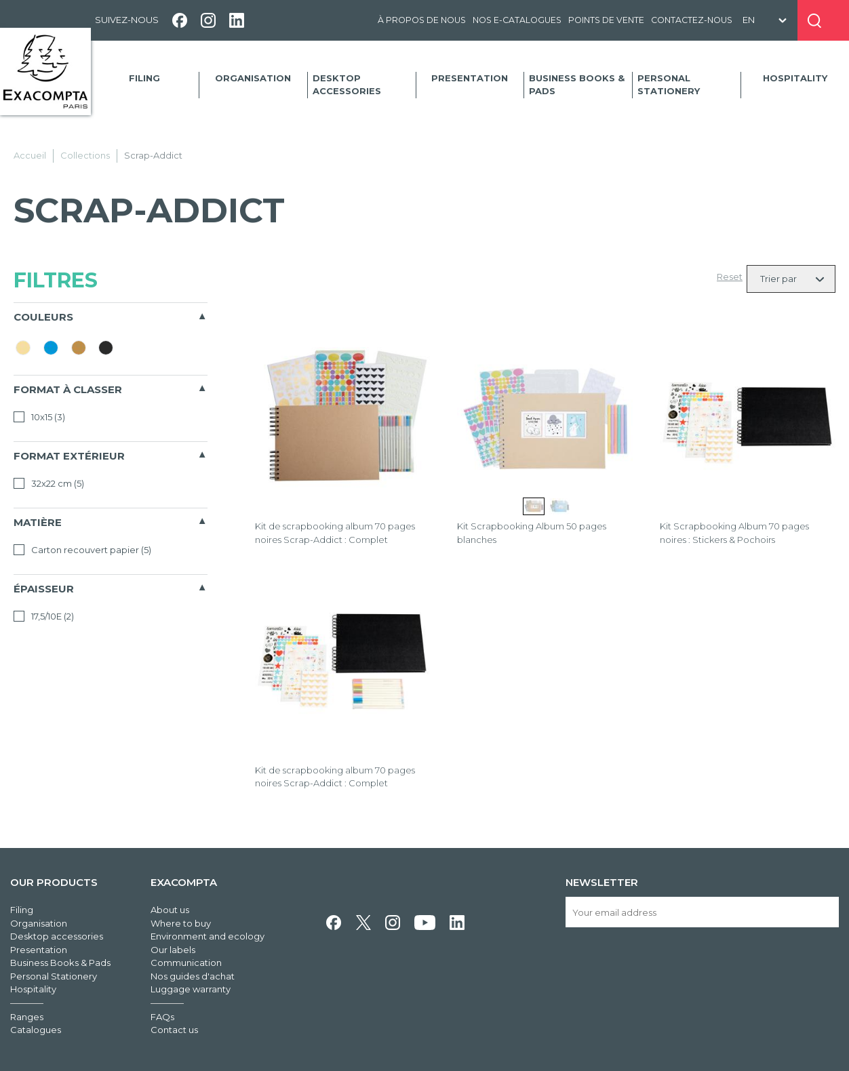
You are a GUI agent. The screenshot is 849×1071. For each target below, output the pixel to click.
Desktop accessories (347, 85)
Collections (85, 155)
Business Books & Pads (577, 85)
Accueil (30, 155)
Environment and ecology (207, 936)
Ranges (26, 1016)
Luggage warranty (191, 989)
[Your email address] (702, 912)
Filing (144, 78)
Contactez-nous (691, 20)
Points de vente (606, 20)
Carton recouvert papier (82, 549)
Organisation (253, 78)
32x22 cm (49, 483)
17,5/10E (44, 616)
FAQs (162, 1016)
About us (170, 909)
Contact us (174, 1029)
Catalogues (35, 1029)
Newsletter (602, 882)
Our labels (173, 949)
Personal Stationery (668, 85)
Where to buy (181, 923)
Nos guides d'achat (193, 976)
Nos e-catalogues (517, 20)
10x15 (39, 416)
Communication (186, 962)
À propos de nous (422, 20)
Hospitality (795, 78)
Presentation (469, 78)
